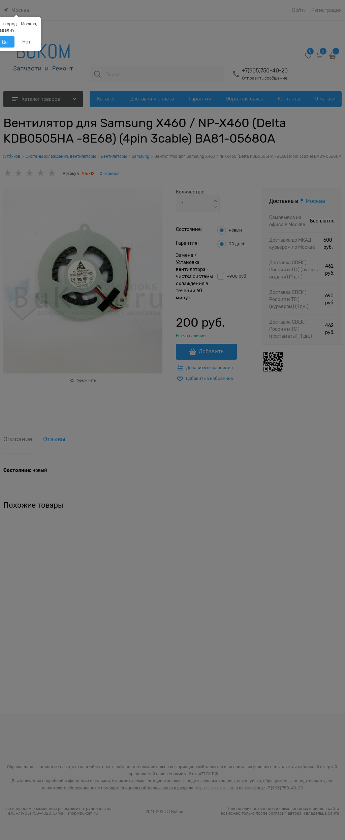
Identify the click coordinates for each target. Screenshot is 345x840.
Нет (26, 41)
